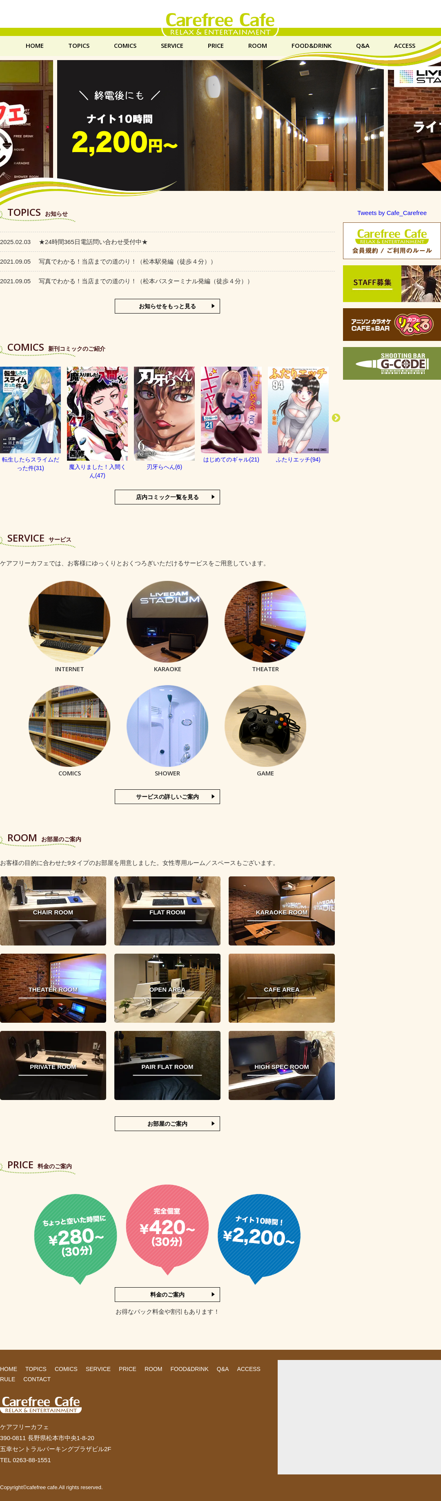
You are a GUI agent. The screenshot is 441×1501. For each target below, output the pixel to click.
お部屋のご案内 (167, 1123)
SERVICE (172, 46)
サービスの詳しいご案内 (167, 796)
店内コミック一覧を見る (167, 497)
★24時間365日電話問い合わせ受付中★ (74, 241)
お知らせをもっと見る (167, 306)
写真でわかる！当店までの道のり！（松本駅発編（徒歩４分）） (108, 261)
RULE (7, 1379)
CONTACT (37, 1379)
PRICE (216, 46)
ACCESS (404, 46)
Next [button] (336, 418)
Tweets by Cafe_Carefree (392, 212)
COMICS (125, 46)
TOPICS (78, 46)
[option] (30, 420)
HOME (35, 46)
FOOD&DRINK (312, 46)
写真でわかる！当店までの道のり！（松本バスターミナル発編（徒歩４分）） (126, 281)
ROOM (257, 46)
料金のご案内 (167, 1294)
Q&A (363, 46)
